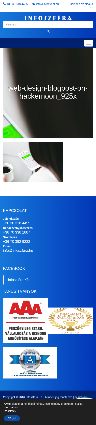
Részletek (10, 411)
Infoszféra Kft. (19, 280)
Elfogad (12, 418)
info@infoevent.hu (47, 4)
